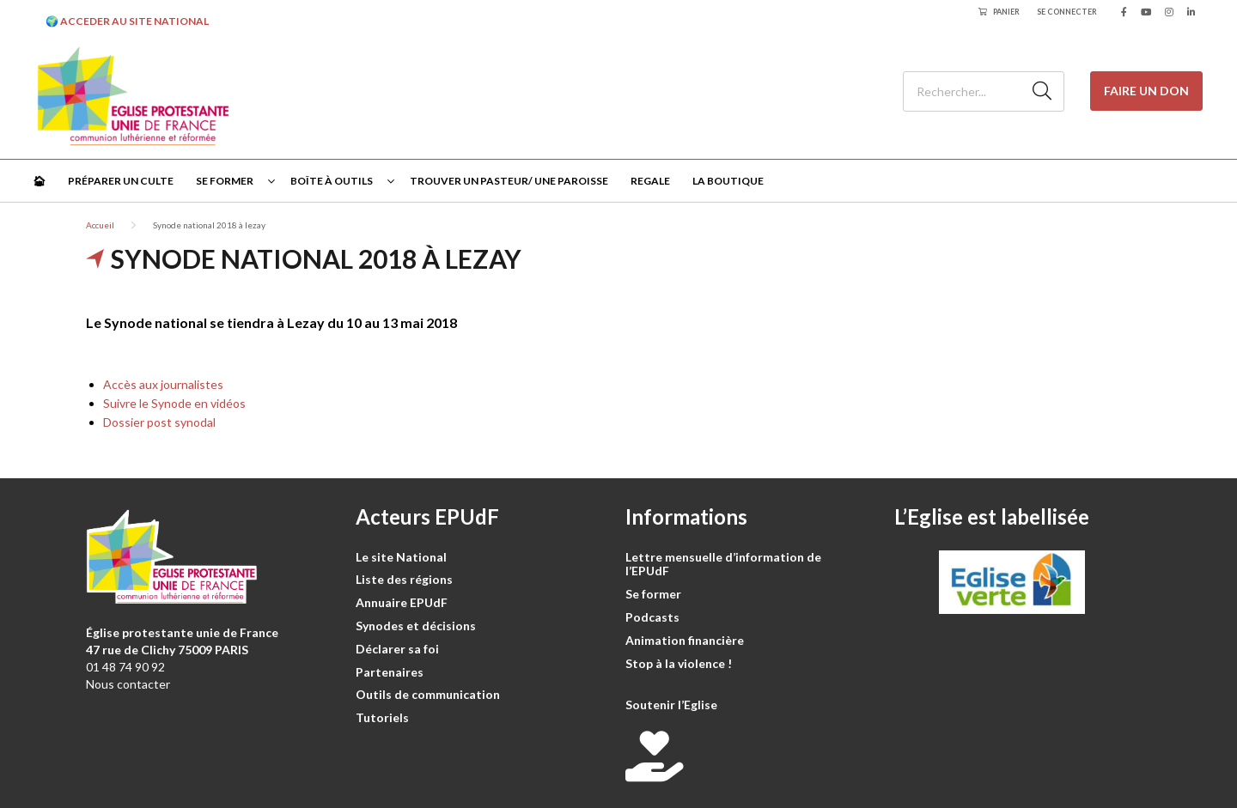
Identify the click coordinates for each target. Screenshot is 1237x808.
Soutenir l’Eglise (671, 704)
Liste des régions (404, 579)
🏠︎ (39, 180)
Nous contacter (128, 684)
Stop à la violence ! (678, 663)
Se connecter (1067, 11)
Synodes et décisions (416, 625)
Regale (650, 180)
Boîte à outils (331, 180)
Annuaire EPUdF (402, 602)
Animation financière (684, 640)
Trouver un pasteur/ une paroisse (509, 180)
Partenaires (390, 672)
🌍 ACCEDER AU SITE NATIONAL (127, 21)
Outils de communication (428, 694)
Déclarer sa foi (397, 648)
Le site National (401, 557)
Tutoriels (382, 717)
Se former (224, 180)
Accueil (100, 225)
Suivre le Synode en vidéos (174, 403)
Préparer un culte (121, 180)
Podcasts (652, 617)
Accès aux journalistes (163, 384)
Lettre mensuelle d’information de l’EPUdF (723, 564)
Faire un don (1146, 90)
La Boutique (728, 180)
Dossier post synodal (159, 422)
